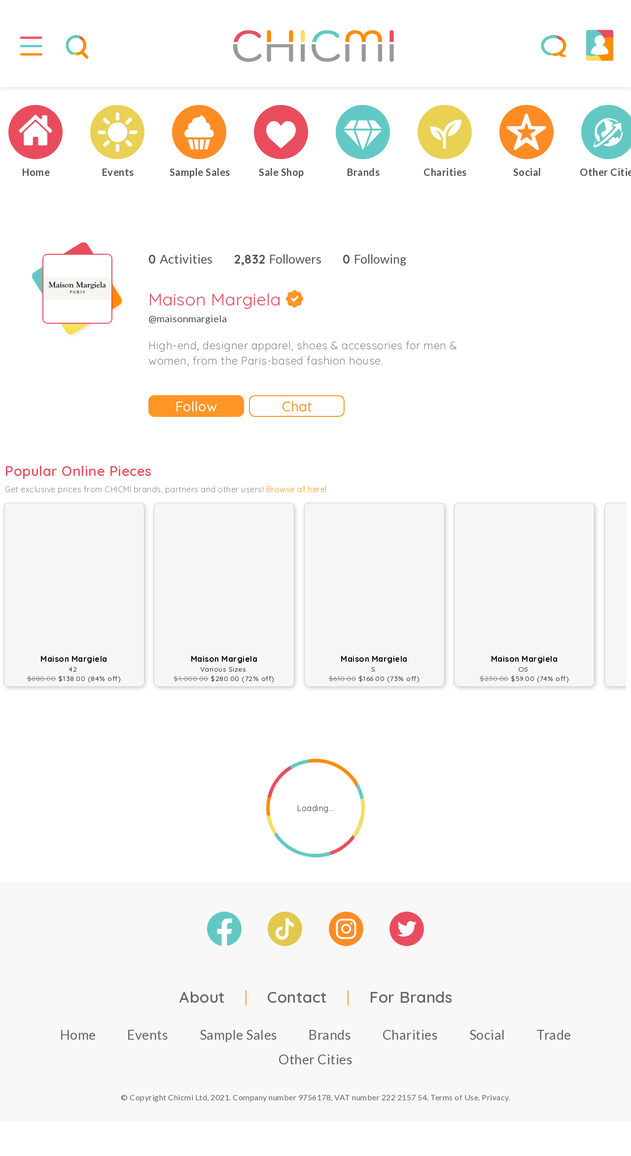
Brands (330, 1034)
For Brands (410, 997)
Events (147, 1034)
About (202, 997)
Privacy (495, 1097)
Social (487, 1034)
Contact (297, 997)
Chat (297, 406)
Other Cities (315, 1059)
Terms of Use (454, 1097)
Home (78, 1034)
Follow (196, 406)
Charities (410, 1034)
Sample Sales (239, 1034)
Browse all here (295, 489)
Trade (553, 1034)
